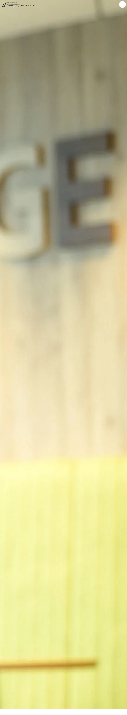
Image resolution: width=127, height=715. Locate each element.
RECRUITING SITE (28, 6)
